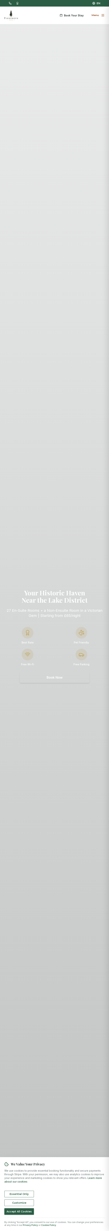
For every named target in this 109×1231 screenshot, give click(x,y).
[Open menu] (97, 15)
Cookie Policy (48, 1225)
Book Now (55, 677)
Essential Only (19, 1194)
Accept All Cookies (19, 1211)
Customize (19, 1202)
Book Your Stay (72, 15)
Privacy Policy (30, 1225)
